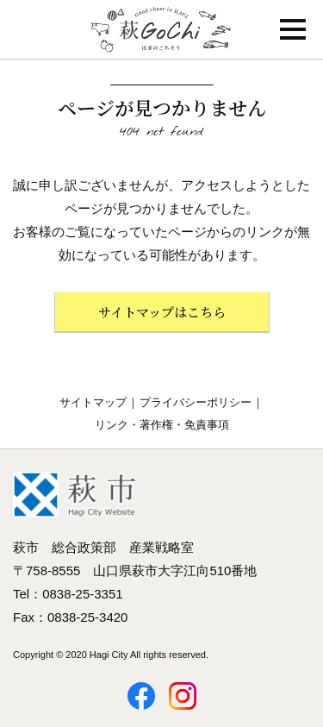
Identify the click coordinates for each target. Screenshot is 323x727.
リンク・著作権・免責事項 (162, 424)
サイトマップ (93, 402)
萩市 (75, 495)
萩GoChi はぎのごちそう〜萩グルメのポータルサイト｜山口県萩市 (161, 29)
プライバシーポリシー (196, 402)
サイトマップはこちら (162, 312)
